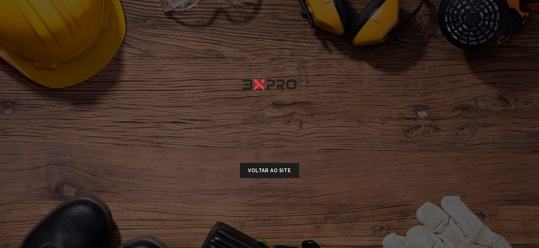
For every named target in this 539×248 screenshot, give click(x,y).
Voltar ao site (269, 170)
